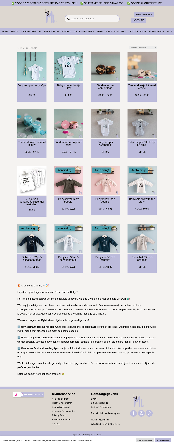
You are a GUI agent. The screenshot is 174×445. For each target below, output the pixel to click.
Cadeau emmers (84, 32)
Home (5, 32)
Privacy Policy (59, 415)
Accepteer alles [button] (163, 440)
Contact (56, 423)
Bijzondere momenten (110, 32)
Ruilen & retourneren (62, 403)
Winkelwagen (144, 14)
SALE (169, 32)
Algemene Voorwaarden (63, 411)
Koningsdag (156, 32)
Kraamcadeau (29, 32)
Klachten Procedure (61, 419)
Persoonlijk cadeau (56, 32)
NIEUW (14, 32)
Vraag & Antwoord (60, 407)
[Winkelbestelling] (143, 47)
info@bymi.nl (102, 420)
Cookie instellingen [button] (144, 440)
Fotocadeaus (138, 32)
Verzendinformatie (61, 399)
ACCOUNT (138, 20)
